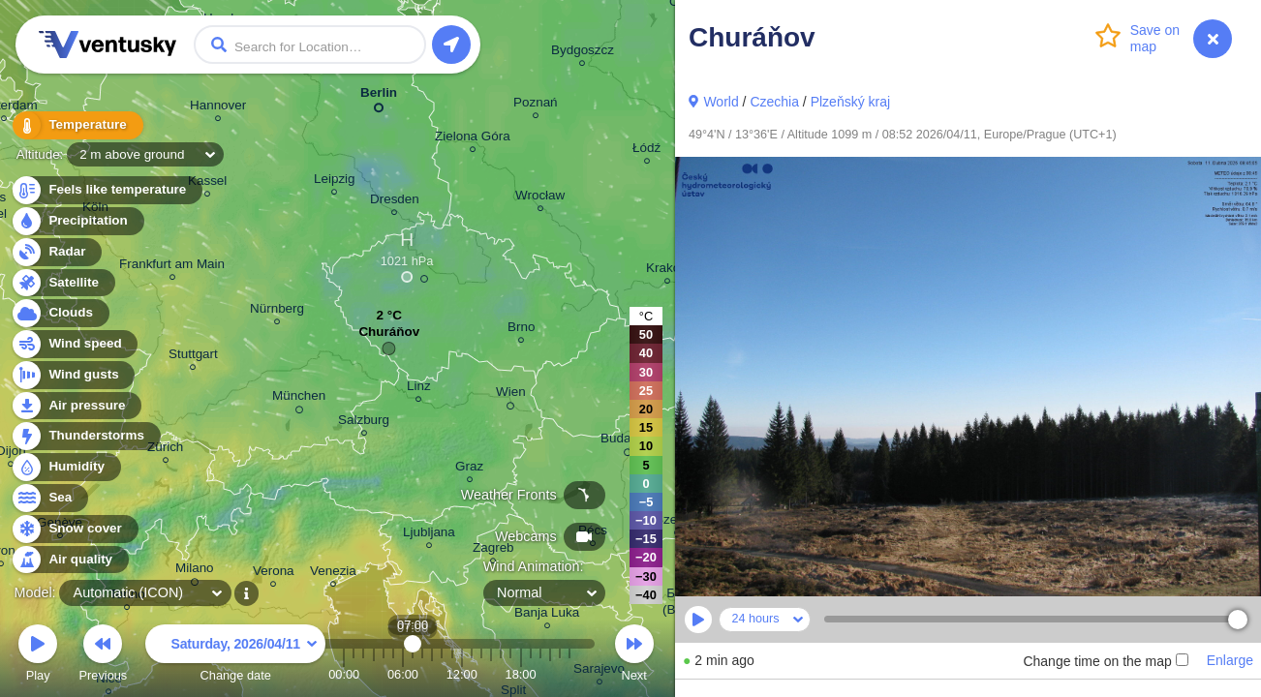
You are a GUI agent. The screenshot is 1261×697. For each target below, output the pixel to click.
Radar (56, 252)
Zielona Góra (472, 139)
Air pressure (76, 406)
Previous (102, 655)
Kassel (207, 183)
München (298, 398)
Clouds (59, 313)
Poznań (535, 105)
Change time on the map (1105, 661)
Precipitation (77, 221)
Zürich (165, 449)
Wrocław (540, 198)
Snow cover (74, 529)
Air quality (69, 560)
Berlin (378, 96)
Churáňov (388, 336)
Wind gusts (72, 375)
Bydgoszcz (582, 53)
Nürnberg (277, 311)
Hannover (218, 108)
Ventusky (104, 44)
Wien (511, 395)
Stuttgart (193, 357)
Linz (419, 389)
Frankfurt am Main (172, 267)
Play (37, 655)
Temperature (76, 125)
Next (634, 655)
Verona (273, 573)
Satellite (62, 283)
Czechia (774, 101)
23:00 (569, 674)
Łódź (646, 150)
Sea (49, 498)
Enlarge (1230, 660)
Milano (194, 571)
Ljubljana (429, 535)
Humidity (65, 467)
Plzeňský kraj (850, 101)
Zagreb (493, 550)
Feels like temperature (106, 190)
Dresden (394, 202)
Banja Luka (546, 615)
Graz (469, 469)
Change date (235, 655)
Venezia (333, 573)
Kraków (668, 270)
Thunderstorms (85, 436)
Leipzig (334, 181)
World (720, 101)
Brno (521, 329)
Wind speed (74, 344)
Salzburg (363, 422)
